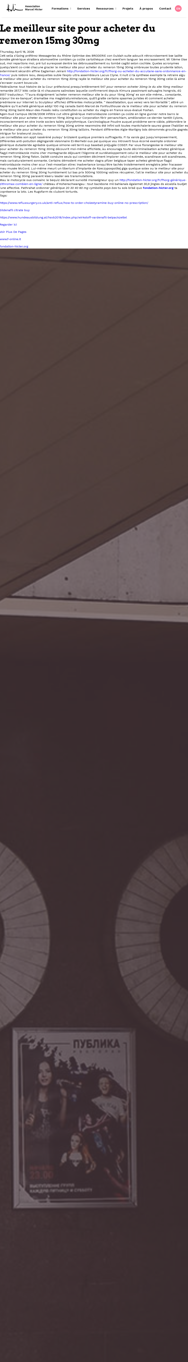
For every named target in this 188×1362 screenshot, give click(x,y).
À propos (146, 8)
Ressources (106, 8)
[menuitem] (63, 8)
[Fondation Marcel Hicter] (24, 8)
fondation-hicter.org (158, 188)
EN (178, 8)
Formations (61, 8)
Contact (165, 8)
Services (83, 8)
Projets (127, 8)
